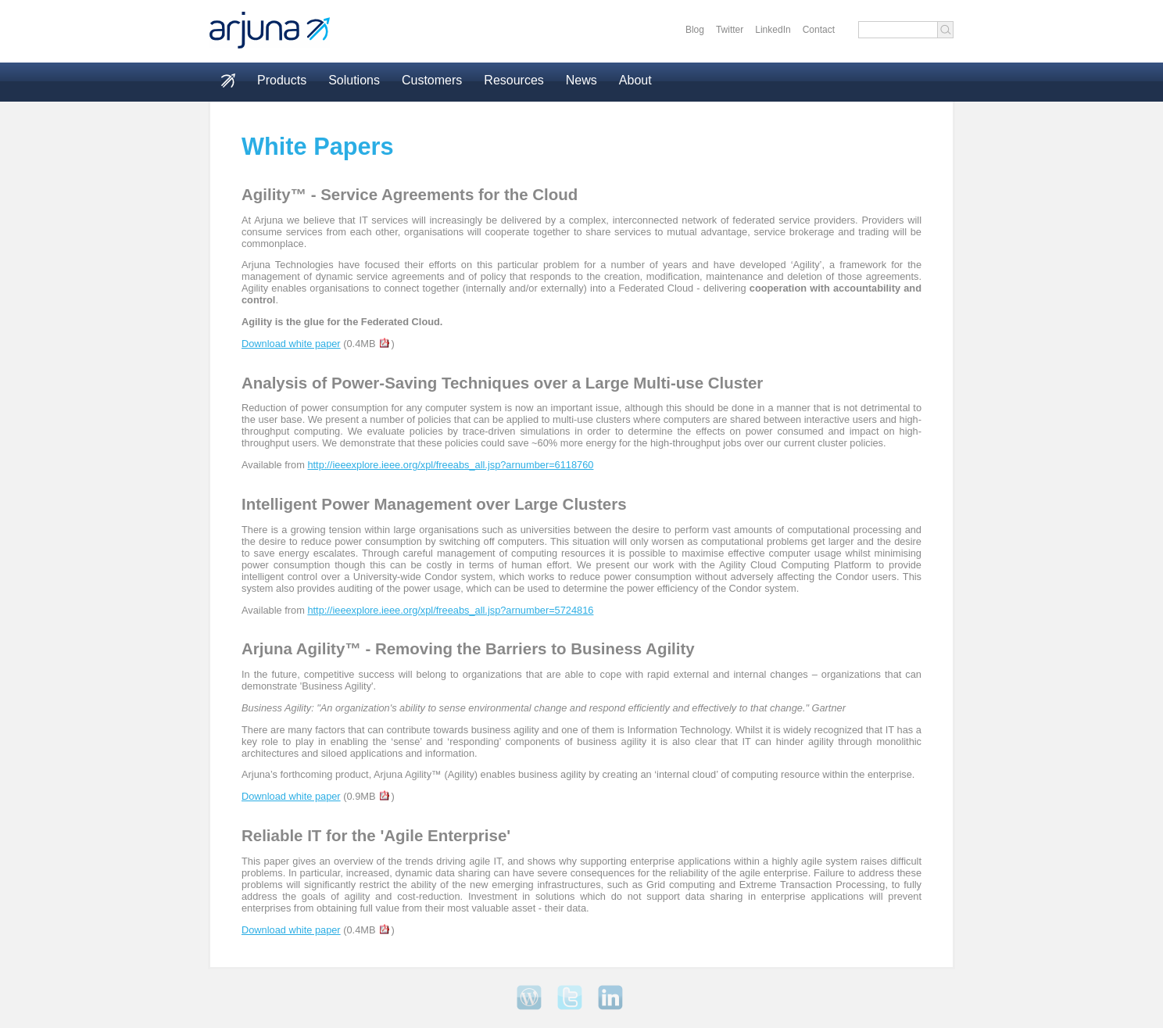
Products (281, 80)
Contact (819, 29)
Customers (432, 80)
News (581, 80)
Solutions (354, 80)
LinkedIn (772, 29)
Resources (513, 80)
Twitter (729, 29)
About (635, 80)
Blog (694, 29)
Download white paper (291, 343)
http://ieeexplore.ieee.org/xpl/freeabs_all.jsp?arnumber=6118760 (450, 465)
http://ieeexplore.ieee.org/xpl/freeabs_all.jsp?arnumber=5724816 (450, 610)
